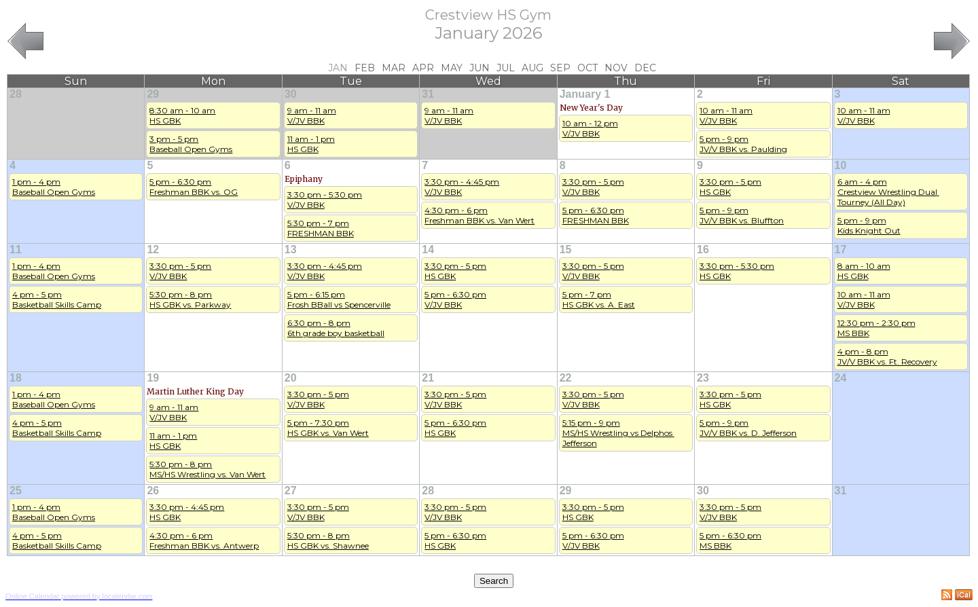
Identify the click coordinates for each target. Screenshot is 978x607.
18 (16, 378)
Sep (560, 68)
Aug (532, 68)
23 (703, 378)
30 (291, 94)
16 (703, 249)
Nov (616, 68)
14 (428, 249)
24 (841, 378)
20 (291, 378)
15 (566, 249)
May (452, 68)
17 (841, 249)
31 (428, 94)
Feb (365, 68)
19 (153, 378)
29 (153, 94)
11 (16, 249)
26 (153, 490)
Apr (423, 68)
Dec (645, 68)
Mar (393, 68)
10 (841, 165)
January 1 (585, 94)
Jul (505, 68)
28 (16, 94)
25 (16, 490)
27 (291, 490)
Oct (587, 68)
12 (153, 249)
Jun (479, 68)
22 (566, 378)
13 (291, 249)
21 (428, 378)
